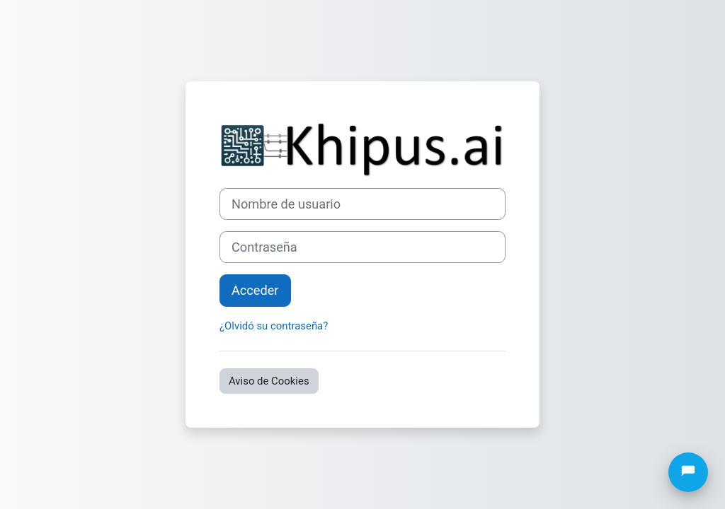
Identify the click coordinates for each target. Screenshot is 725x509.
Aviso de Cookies (269, 381)
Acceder (255, 290)
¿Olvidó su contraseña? (273, 326)
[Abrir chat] (688, 472)
